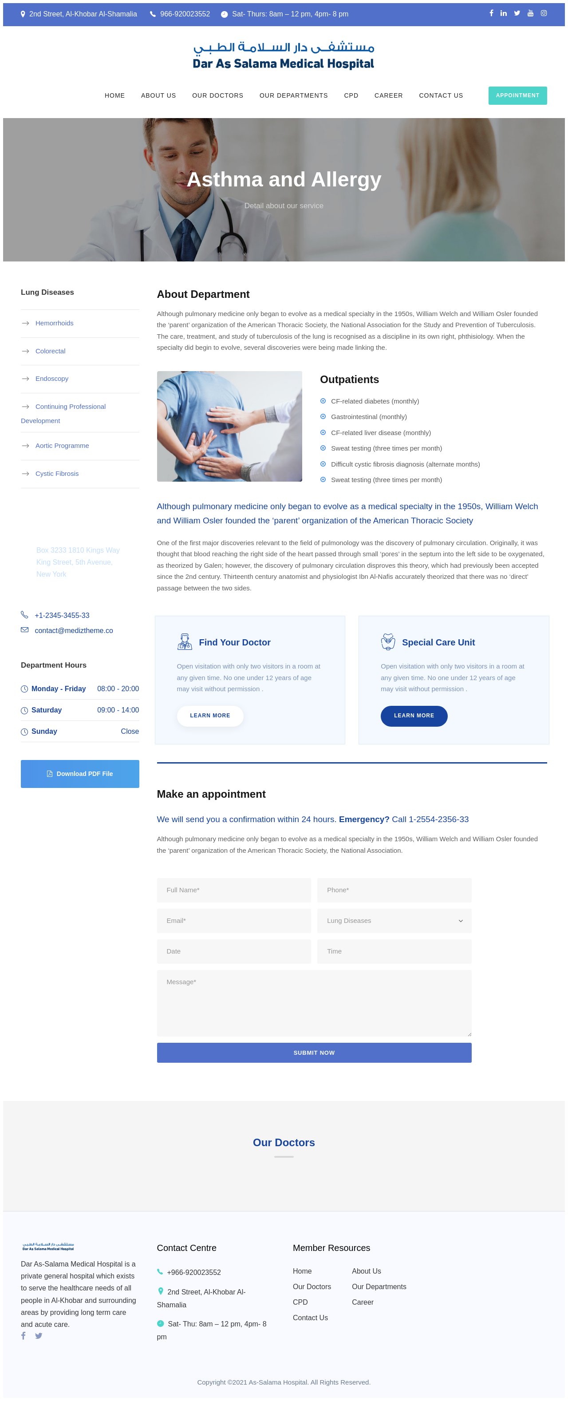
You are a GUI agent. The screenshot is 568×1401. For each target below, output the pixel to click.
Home (115, 95)
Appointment (518, 95)
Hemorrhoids (55, 323)
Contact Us (441, 95)
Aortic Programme (62, 445)
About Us (158, 95)
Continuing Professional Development (63, 413)
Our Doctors (218, 95)
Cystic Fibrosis (57, 473)
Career (389, 95)
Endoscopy (52, 378)
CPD (351, 95)
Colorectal (51, 350)
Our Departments (294, 95)
